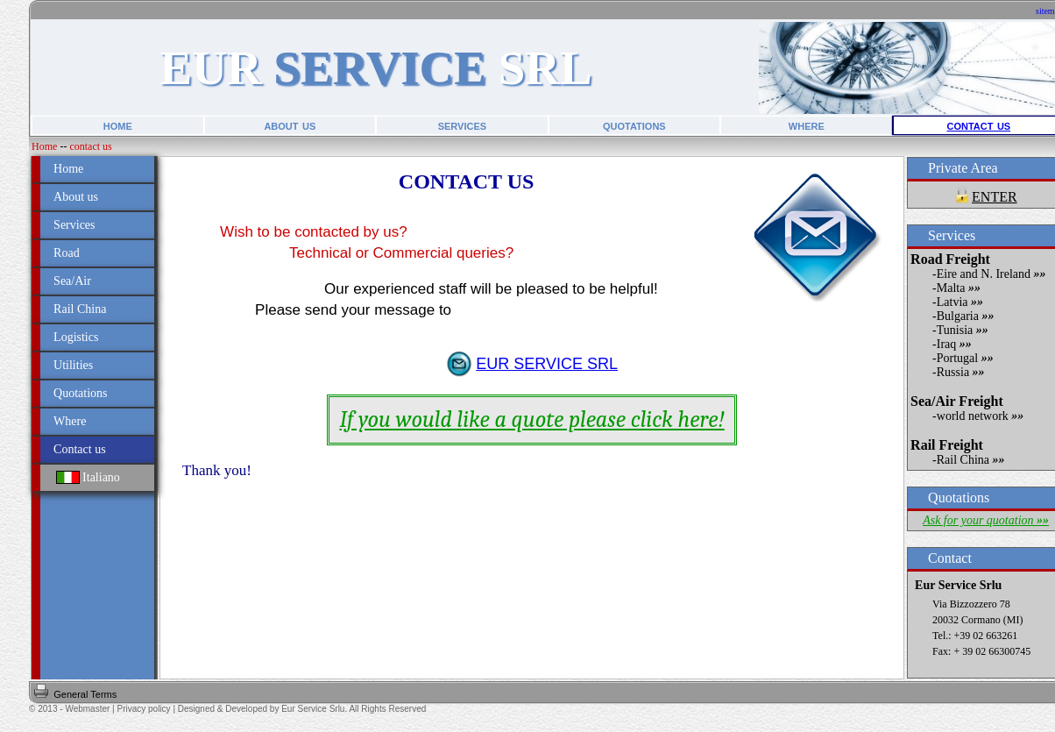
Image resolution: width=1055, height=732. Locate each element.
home (117, 124)
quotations (634, 124)
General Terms (85, 694)
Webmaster (87, 709)
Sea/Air (72, 281)
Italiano (88, 477)
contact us (979, 124)
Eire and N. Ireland (991, 274)
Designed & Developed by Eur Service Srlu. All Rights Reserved (302, 709)
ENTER (994, 196)
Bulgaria (966, 316)
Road (66, 252)
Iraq (954, 344)
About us (75, 196)
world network (980, 416)
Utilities (73, 365)
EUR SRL (375, 68)
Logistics (75, 337)
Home (44, 146)
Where (69, 421)
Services (74, 224)
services (462, 124)
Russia (961, 372)
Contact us (79, 449)
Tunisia (962, 330)
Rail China (79, 309)
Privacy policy (143, 709)
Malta (959, 288)
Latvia (960, 302)
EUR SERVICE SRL (547, 364)
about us (289, 124)
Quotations (80, 393)
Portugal (965, 358)
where (807, 124)
